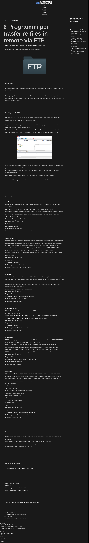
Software (44, 9)
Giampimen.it (4, 528)
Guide (44, 10)
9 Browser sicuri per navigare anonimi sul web (15, 518)
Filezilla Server (12, 308)
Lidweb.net (3, 526)
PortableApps (31, 412)
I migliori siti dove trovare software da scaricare (20, 468)
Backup (28, 502)
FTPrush (10, 337)
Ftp (10, 502)
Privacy (2, 541)
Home (44, 7)
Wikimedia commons (21, 490)
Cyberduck (10, 238)
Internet (44, 12)
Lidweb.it (3, 525)
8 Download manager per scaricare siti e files (15, 514)
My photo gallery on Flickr (7, 533)
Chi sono (3, 538)
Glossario (44, 14)
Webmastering (21, 502)
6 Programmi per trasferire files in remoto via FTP (26, 33)
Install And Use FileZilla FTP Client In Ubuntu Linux (21, 318)
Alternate (10, 202)
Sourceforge (23, 219)
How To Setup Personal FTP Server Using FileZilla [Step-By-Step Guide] (27, 315)
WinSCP (10, 371)
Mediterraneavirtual (5, 535)
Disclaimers (3, 540)
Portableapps (31, 296)
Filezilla (9, 274)
